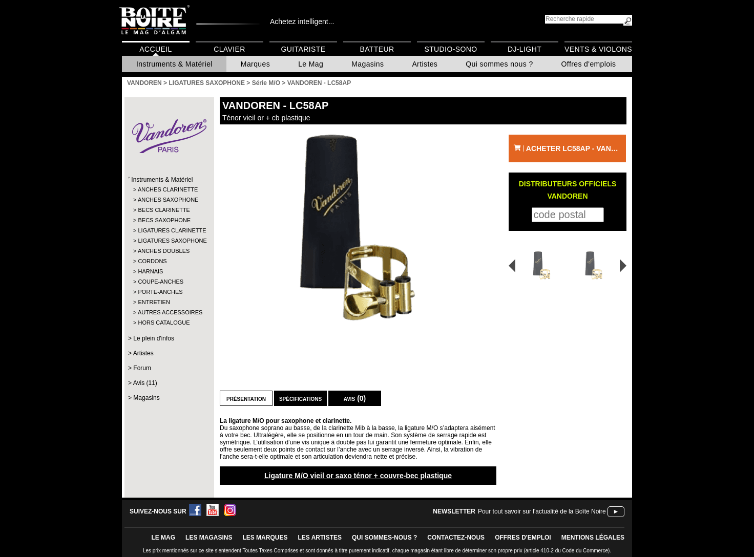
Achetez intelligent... (302, 21)
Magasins (367, 64)
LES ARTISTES (320, 537)
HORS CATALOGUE (164, 322)
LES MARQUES (264, 537)
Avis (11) (145, 383)
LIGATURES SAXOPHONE (169, 241)
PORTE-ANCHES (160, 292)
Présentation (246, 398)
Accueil (155, 49)
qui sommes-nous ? (384, 537)
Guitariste (303, 49)
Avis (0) (355, 398)
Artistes (424, 64)
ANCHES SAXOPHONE (168, 200)
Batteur (377, 49)
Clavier (229, 49)
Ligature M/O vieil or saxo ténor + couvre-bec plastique (358, 476)
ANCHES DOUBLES (164, 251)
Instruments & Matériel (174, 64)
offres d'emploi (523, 537)
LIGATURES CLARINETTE (169, 230)
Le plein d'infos (153, 338)
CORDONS (152, 261)
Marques (255, 64)
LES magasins (208, 537)
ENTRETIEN (154, 302)
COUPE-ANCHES (160, 281)
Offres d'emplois (588, 64)
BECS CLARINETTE (164, 210)
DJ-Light (524, 49)
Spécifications (300, 398)
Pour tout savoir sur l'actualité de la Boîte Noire (542, 511)
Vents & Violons (598, 49)
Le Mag (310, 64)
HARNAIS (150, 271)
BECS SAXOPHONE (164, 220)
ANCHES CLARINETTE (168, 189)
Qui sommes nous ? (499, 64)
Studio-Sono (450, 49)
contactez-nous (456, 537)
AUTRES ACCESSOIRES (169, 312)
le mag (163, 537)
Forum (142, 368)
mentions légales (592, 537)
